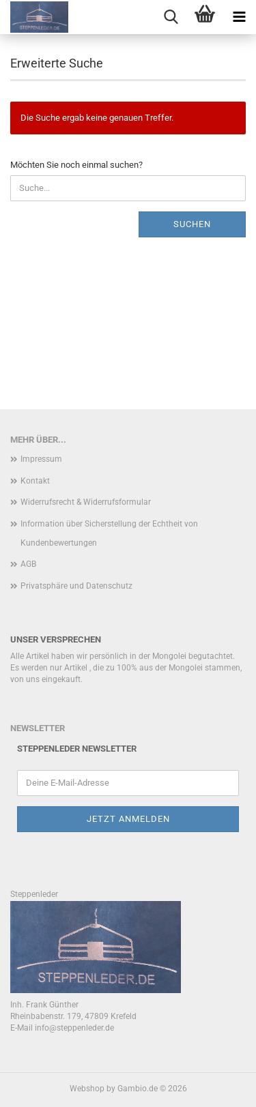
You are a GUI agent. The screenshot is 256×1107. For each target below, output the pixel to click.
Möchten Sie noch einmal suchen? (76, 165)
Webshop (87, 1088)
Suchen (192, 224)
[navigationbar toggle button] (239, 17)
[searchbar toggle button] (171, 17)
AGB (28, 564)
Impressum (41, 459)
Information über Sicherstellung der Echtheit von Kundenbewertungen (109, 533)
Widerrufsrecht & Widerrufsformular (85, 502)
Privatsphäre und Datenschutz (76, 586)
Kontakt (35, 481)
